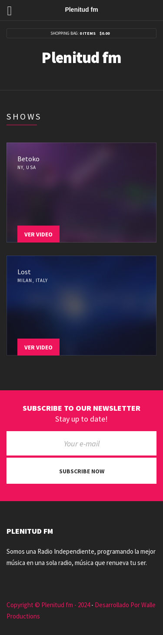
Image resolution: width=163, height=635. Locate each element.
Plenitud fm (81, 57)
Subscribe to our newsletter (81, 408)
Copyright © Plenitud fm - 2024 (48, 605)
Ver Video (38, 234)
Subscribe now (81, 471)
